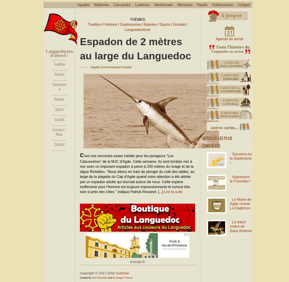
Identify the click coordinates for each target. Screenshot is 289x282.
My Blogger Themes (122, 278)
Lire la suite (173, 192)
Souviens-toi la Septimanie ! (241, 158)
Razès (202, 5)
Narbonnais (163, 5)
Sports (59, 109)
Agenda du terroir (230, 39)
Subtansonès (222, 5)
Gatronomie (59, 87)
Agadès (83, 5)
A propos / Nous (59, 132)
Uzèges (244, 5)
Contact (59, 144)
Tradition (59, 64)
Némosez (185, 5)
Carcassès (122, 5)
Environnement (111, 67)
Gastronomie (130, 24)
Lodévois (142, 5)
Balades (59, 99)
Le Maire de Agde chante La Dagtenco (240, 204)
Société (59, 119)
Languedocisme (137, 30)
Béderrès (101, 5)
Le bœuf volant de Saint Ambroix (241, 226)
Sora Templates (99, 278)
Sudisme (122, 273)
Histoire (59, 74)
